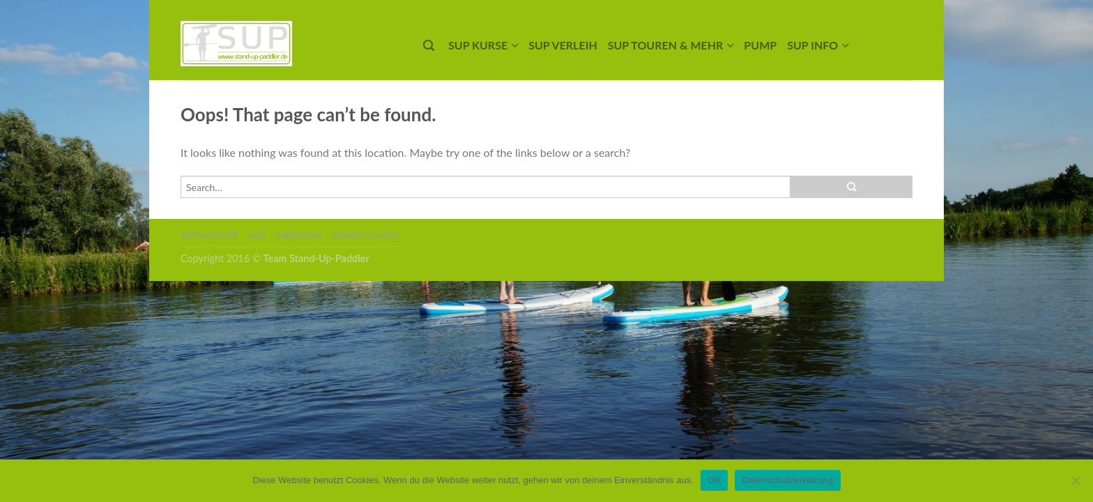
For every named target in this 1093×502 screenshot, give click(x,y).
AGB (257, 235)
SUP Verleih (562, 45)
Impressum (298, 235)
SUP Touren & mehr (666, 45)
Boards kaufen (366, 235)
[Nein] (1076, 480)
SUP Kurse (477, 45)
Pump (760, 45)
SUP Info (812, 45)
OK (714, 480)
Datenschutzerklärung (787, 480)
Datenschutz (209, 235)
